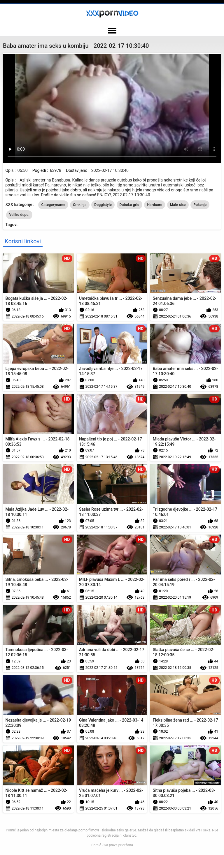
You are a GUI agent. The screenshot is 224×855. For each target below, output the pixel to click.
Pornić (96, 845)
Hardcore (154, 205)
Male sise (178, 205)
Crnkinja (80, 205)
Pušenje (199, 205)
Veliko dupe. (19, 215)
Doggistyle (103, 205)
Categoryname (53, 205)
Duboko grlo (129, 205)
